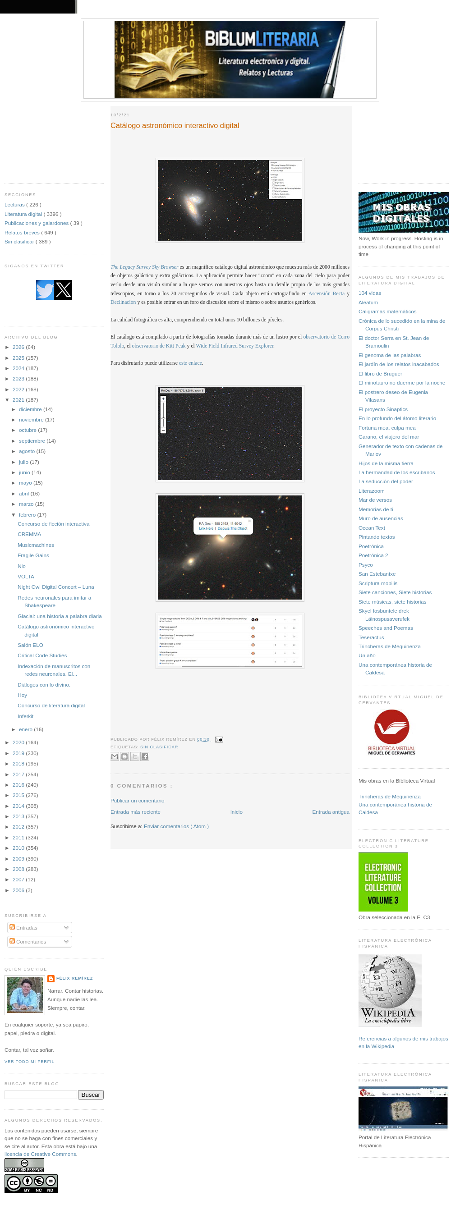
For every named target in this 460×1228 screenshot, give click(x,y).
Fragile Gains (33, 555)
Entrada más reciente (135, 812)
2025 (19, 358)
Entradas (23, 927)
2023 (19, 378)
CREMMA (29, 534)
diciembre (31, 409)
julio (24, 462)
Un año (367, 655)
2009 (19, 858)
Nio (22, 566)
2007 (19, 879)
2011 (19, 837)
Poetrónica (371, 546)
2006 (19, 890)
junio (25, 472)
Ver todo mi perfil (30, 1061)
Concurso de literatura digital (51, 705)
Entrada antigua (331, 812)
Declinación (123, 302)
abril (24, 493)
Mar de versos (375, 500)
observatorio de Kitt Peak (159, 346)
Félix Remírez (74, 978)
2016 (19, 785)
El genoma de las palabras (390, 355)
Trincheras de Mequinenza (390, 646)
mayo (26, 483)
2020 (19, 742)
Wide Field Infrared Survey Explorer (235, 346)
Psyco (366, 565)
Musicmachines (36, 545)
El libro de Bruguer (380, 373)
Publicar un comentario (137, 800)
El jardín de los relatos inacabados (399, 364)
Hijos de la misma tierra (386, 463)
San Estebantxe (377, 574)
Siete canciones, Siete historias (395, 592)
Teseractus (371, 637)
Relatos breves (23, 232)
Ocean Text (372, 528)
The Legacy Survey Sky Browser (144, 267)
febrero (28, 515)
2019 (19, 753)
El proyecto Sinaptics (383, 409)
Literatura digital (24, 214)
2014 (19, 806)
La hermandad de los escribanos (397, 472)
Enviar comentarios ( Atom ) (176, 826)
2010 (19, 848)
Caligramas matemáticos (388, 311)
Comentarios (27, 941)
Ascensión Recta (326, 294)
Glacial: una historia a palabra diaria (59, 616)
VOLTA (26, 576)
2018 (19, 763)
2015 (19, 795)
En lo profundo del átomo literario (397, 418)
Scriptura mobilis (378, 583)
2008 (19, 869)
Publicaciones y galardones (37, 223)
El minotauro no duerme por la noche (402, 382)
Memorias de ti (376, 509)
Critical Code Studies (42, 655)
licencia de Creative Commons (40, 1154)
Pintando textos (377, 537)
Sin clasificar (20, 241)
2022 (19, 389)
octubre (28, 430)
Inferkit (25, 716)
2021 (19, 400)
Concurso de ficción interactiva (53, 524)
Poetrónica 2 (373, 555)
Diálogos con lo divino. (44, 684)
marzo (27, 504)
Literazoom (372, 491)
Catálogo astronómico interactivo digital (174, 125)
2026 (19, 347)
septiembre (32, 441)
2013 (19, 816)
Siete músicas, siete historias (393, 602)
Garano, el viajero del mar (389, 437)
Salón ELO (30, 645)
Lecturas (15, 204)
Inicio (236, 812)
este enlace (190, 363)
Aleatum (368, 302)
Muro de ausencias (381, 518)
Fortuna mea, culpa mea (387, 428)
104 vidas (370, 293)
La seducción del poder (386, 481)
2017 (19, 774)
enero (26, 729)
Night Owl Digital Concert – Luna (56, 587)
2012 (19, 826)
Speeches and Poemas (386, 628)
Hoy (22, 695)
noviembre (32, 419)
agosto (27, 451)
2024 (19, 368)
